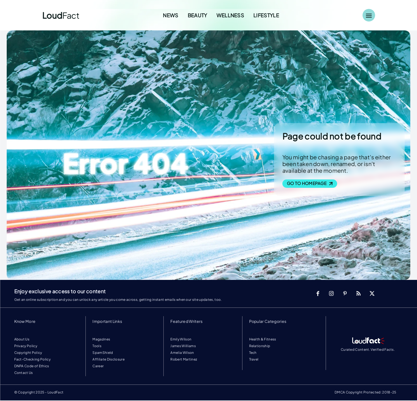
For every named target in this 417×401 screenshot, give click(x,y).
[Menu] (369, 15)
